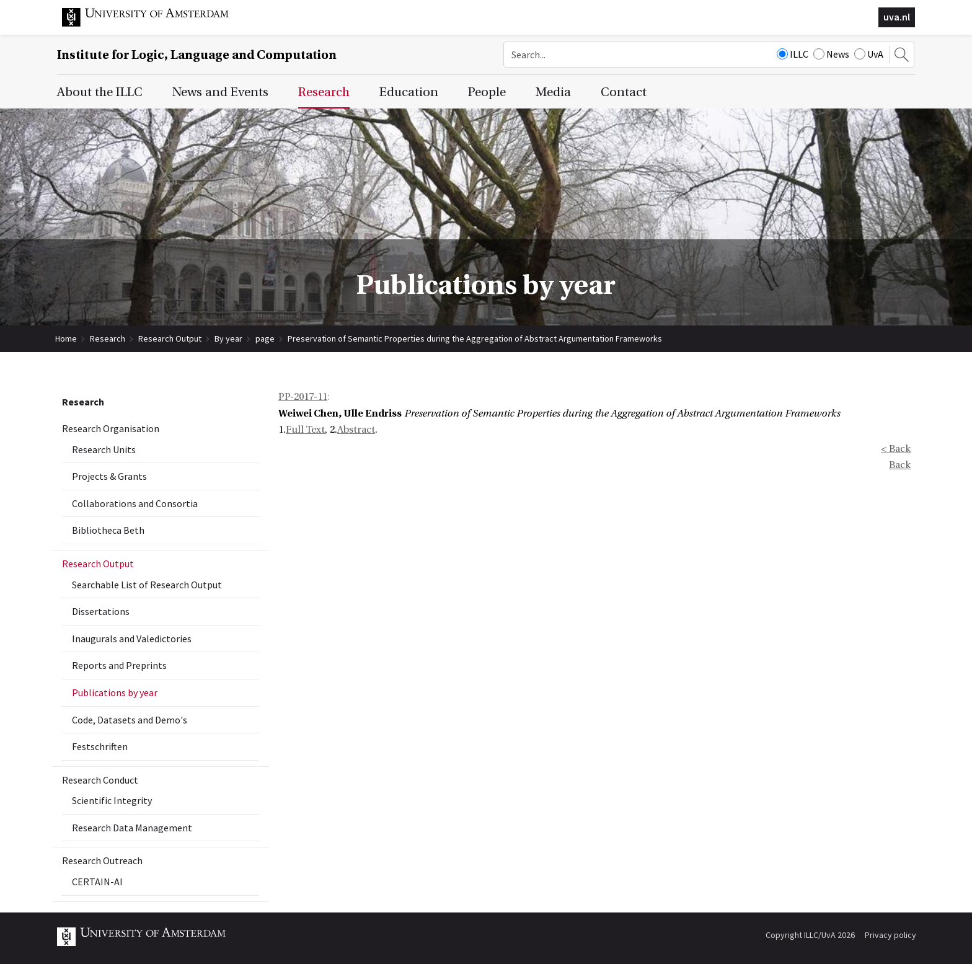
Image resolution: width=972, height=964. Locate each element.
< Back (896, 448)
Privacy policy (890, 934)
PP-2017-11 (302, 396)
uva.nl (896, 17)
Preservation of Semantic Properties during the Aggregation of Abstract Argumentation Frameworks (475, 338)
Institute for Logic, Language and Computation (197, 55)
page (265, 338)
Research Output (169, 338)
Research (107, 338)
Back (900, 465)
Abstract (356, 429)
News (831, 54)
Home (66, 338)
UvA (868, 54)
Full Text (305, 429)
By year (228, 338)
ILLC (792, 54)
